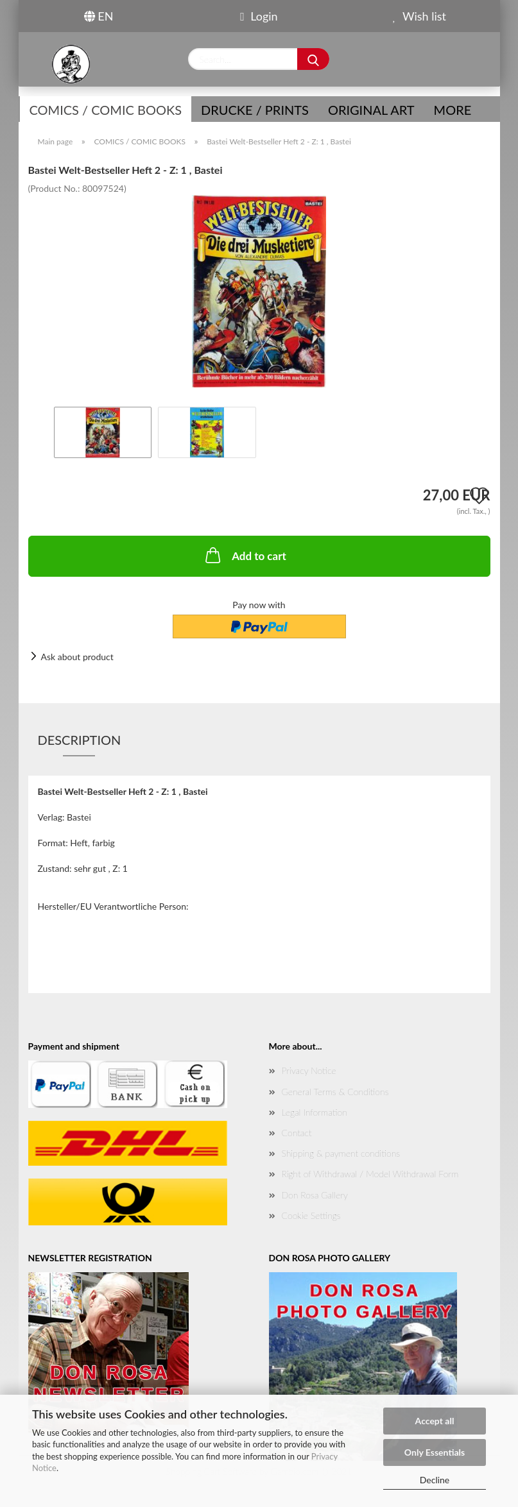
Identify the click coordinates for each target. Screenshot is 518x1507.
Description (79, 739)
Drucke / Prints (255, 109)
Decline (435, 1479)
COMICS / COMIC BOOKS (106, 109)
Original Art (371, 109)
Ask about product (77, 656)
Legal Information (314, 1112)
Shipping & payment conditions (341, 1153)
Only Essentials (434, 1452)
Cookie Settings (311, 1215)
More (453, 109)
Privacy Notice (309, 1070)
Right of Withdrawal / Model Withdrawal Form (370, 1173)
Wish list (419, 16)
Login (258, 16)
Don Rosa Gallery (315, 1194)
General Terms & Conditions (335, 1091)
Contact (297, 1132)
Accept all (434, 1420)
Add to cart (244, 555)
